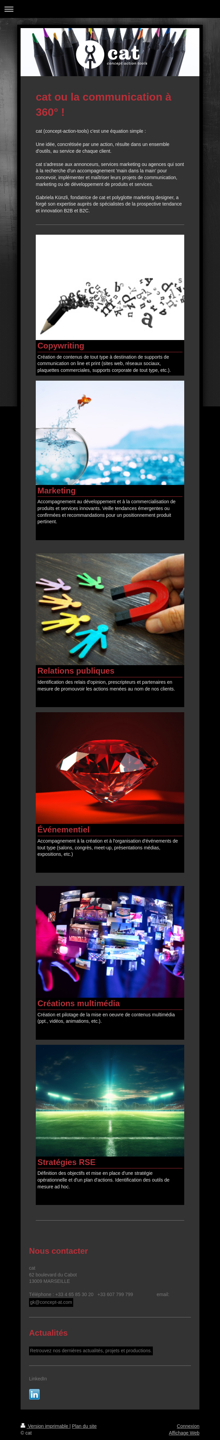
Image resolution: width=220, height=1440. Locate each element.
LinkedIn (38, 1378)
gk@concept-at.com (51, 1302)
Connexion (188, 1426)
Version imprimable (45, 1426)
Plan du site (84, 1426)
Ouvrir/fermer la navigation (110, 9)
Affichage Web (184, 1433)
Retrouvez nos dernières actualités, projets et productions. (91, 1350)
